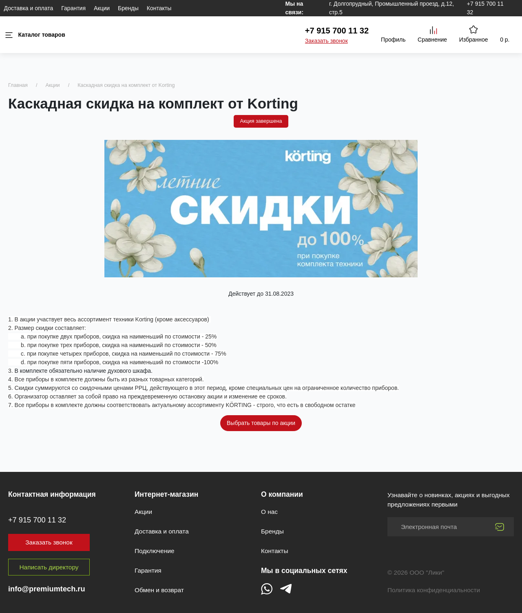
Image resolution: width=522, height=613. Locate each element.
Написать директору (49, 567)
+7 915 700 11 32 (337, 30)
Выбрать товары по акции (261, 423)
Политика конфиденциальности (433, 589)
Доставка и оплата (28, 8)
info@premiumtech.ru (46, 589)
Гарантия (73, 8)
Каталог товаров (34, 35)
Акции (102, 8)
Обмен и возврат (159, 589)
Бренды (128, 8)
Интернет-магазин (166, 494)
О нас (269, 511)
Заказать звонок (326, 41)
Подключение (155, 550)
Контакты (159, 8)
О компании (282, 494)
